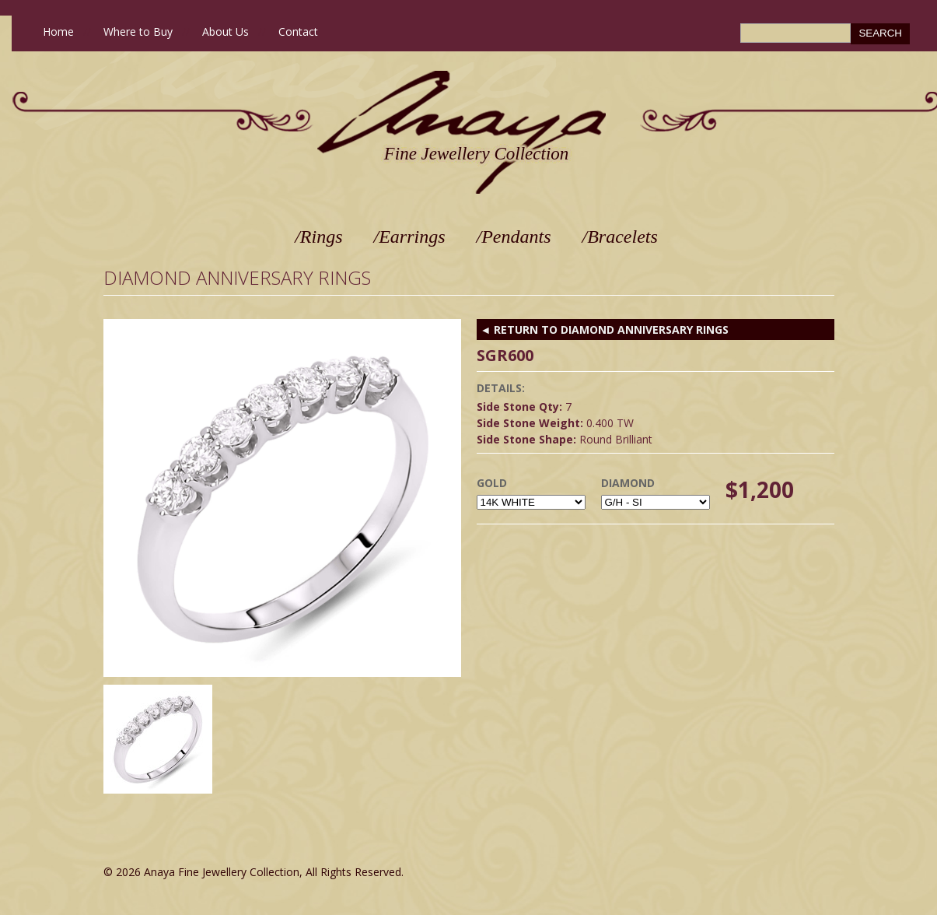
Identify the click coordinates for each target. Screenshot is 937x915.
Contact (298, 31)
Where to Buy (138, 31)
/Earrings (410, 236)
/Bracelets (620, 236)
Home (58, 31)
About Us (225, 31)
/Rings (318, 236)
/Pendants (514, 236)
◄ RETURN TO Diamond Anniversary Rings (605, 329)
